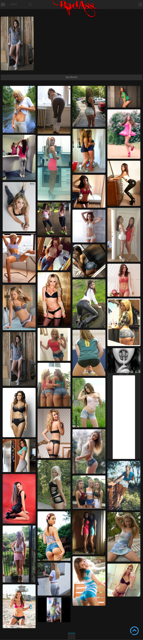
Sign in (140, 4)
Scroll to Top (134, 630)
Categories (3, 4)
